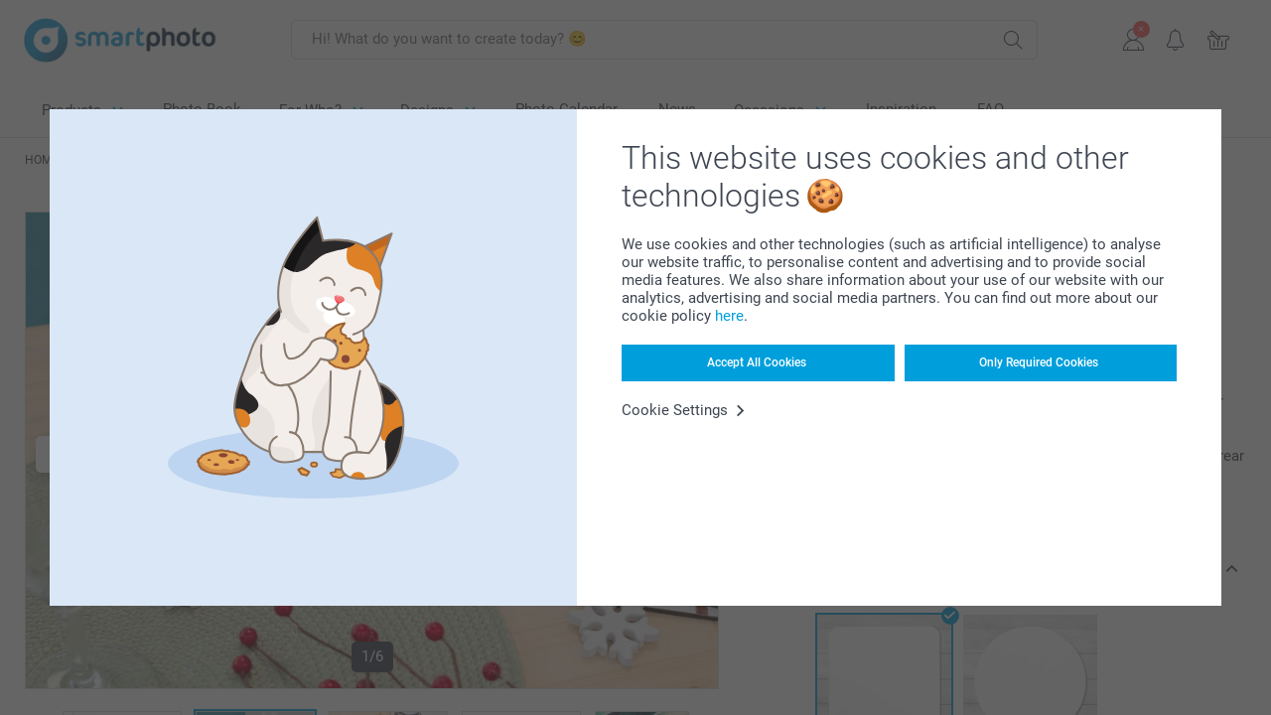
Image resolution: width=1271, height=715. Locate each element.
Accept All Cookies (756, 362)
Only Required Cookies (1038, 362)
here (729, 316)
